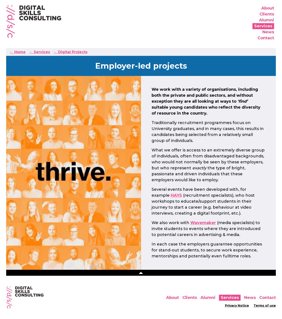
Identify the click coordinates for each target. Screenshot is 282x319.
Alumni (266, 20)
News (268, 32)
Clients (267, 14)
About (267, 8)
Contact (266, 38)
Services (263, 26)
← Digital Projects (70, 52)
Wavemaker (203, 222)
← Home (18, 52)
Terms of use (265, 306)
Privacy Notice (237, 306)
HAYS (176, 195)
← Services (39, 52)
